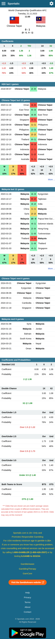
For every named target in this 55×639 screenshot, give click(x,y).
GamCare (27, 573)
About (27, 607)
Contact (27, 612)
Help (27, 592)
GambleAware (27, 564)
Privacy (27, 597)
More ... (51, 179)
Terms (27, 602)
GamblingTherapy (27, 569)
